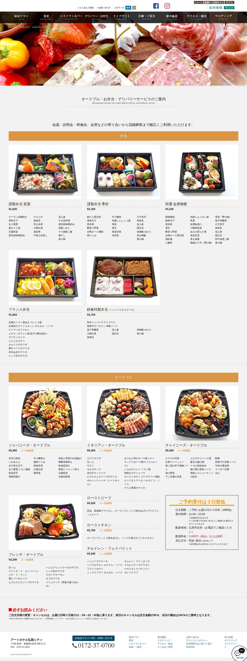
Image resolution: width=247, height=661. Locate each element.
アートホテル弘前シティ (19, 26)
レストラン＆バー (137, 643)
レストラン (37, 26)
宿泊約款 (190, 647)
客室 (131, 640)
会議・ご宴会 (135, 647)
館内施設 (162, 637)
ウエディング (164, 640)
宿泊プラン (134, 637)
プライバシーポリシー (196, 640)
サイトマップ (230, 640)
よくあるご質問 (165, 647)
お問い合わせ (192, 637)
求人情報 (228, 637)
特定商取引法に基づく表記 (199, 643)
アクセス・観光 (165, 643)
